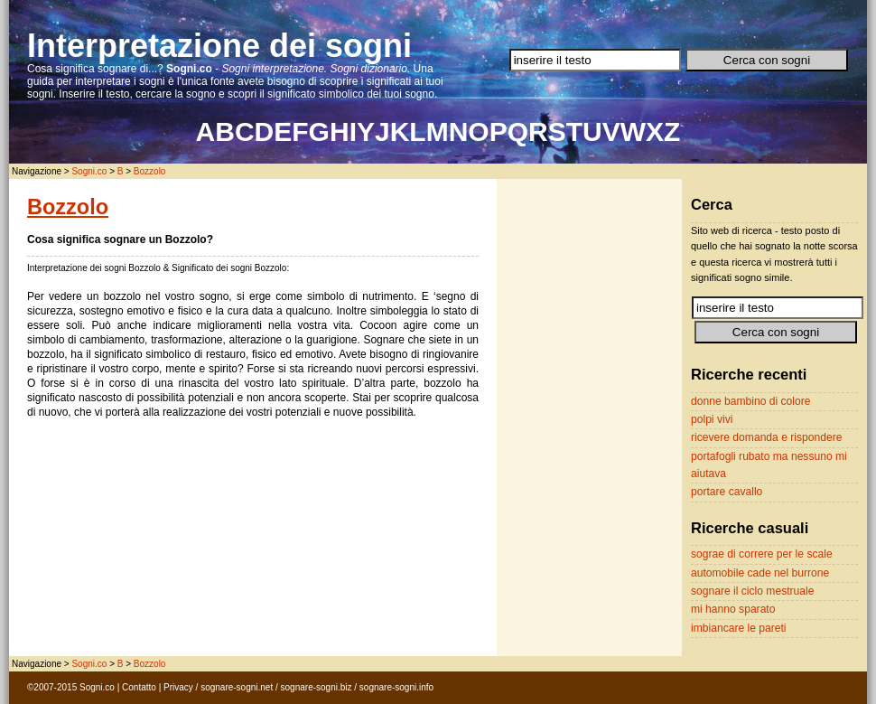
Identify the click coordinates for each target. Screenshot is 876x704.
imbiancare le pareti (739, 628)
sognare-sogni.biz (316, 687)
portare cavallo (726, 491)
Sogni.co (89, 171)
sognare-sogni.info (396, 687)
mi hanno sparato (733, 609)
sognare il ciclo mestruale (752, 591)
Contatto (139, 687)
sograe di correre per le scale (762, 554)
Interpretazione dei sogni (219, 45)
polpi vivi (711, 419)
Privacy (178, 687)
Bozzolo (150, 171)
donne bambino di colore (750, 401)
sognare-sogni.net (236, 687)
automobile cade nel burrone (760, 573)
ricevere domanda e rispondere (766, 437)
